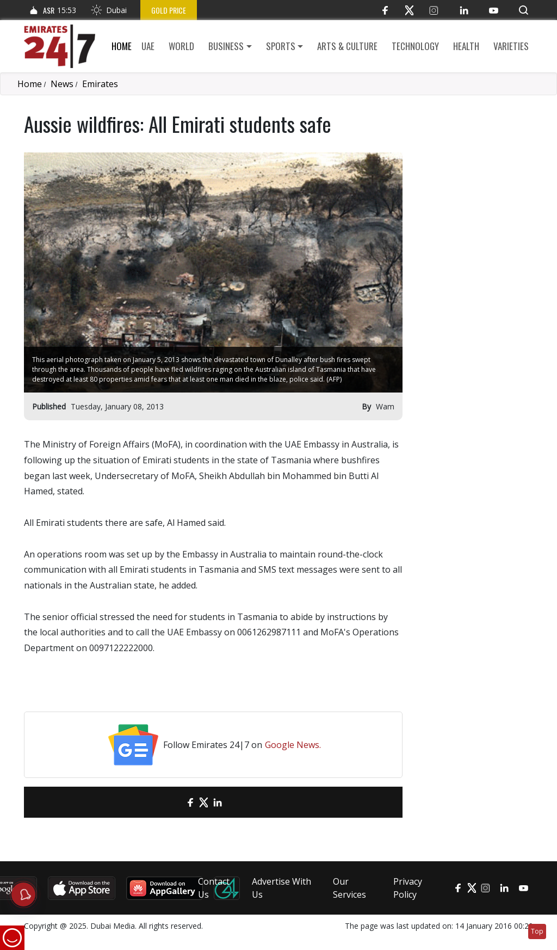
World (181, 46)
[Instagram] (433, 10)
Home (122, 46)
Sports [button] (280, 46)
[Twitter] (409, 10)
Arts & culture (347, 46)
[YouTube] (493, 10)
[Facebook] (384, 10)
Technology (415, 46)
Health (466, 46)
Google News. (293, 745)
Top (537, 931)
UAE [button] (147, 46)
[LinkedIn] (463, 10)
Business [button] (226, 46)
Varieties (511, 46)
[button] (523, 10)
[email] (171, 802)
